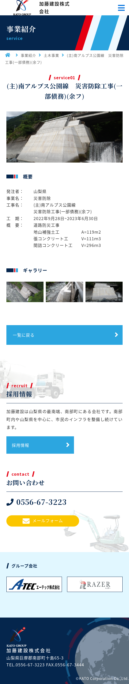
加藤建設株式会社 (54, 7)
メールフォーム (43, 521)
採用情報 (20, 445)
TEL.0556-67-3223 (25, 665)
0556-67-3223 (36, 502)
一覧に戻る (24, 335)
